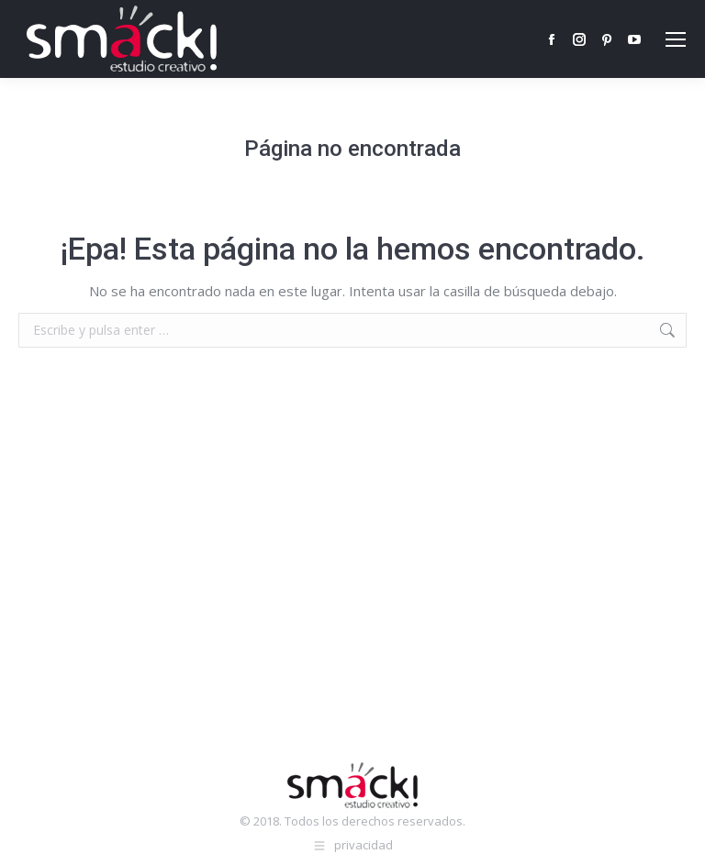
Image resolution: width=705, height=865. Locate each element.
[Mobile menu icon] (676, 39)
